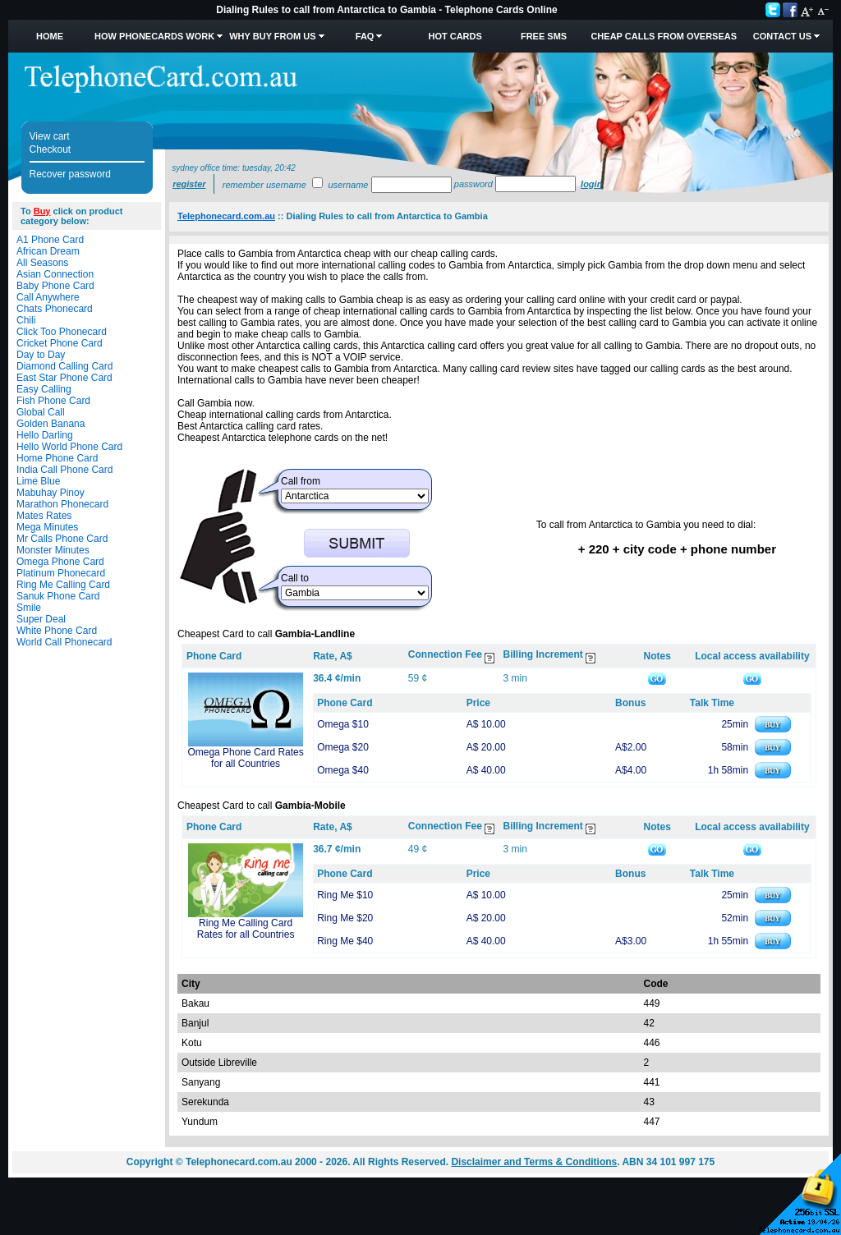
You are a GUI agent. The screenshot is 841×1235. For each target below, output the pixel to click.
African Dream (48, 251)
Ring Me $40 (345, 941)
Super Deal (41, 619)
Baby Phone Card (55, 286)
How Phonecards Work (154, 36)
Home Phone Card (57, 458)
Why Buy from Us (272, 36)
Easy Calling (43, 389)
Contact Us (782, 36)
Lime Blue (38, 481)
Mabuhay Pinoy (50, 492)
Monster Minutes (53, 550)
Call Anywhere (48, 297)
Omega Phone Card (60, 561)
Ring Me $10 (345, 895)
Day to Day (40, 354)
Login (591, 184)
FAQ (365, 36)
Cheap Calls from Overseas (664, 36)
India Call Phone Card (64, 469)
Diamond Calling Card (64, 366)
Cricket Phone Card (59, 343)
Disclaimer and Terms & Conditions (534, 1162)
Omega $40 (343, 770)
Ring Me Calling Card (63, 584)
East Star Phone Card (64, 377)
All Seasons (42, 263)
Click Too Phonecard (61, 331)
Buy (42, 211)
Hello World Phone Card (69, 446)
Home (49, 36)
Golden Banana (50, 423)
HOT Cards (454, 36)
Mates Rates (43, 515)
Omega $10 (343, 724)
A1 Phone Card (50, 240)
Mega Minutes (47, 527)
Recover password (70, 174)
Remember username (264, 185)
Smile (28, 607)
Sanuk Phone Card (57, 596)
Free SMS (544, 36)
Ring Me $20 (345, 918)
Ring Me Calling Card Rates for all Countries (246, 928)
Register (188, 184)
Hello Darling (44, 435)
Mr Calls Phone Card (62, 538)
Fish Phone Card (53, 400)
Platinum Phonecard (60, 573)
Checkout (50, 149)
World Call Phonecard (64, 642)
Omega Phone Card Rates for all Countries (245, 757)
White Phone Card (56, 630)
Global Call (40, 412)
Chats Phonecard (54, 308)
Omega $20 (343, 747)
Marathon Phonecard (62, 504)
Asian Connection (55, 274)
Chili (25, 320)
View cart (50, 136)
